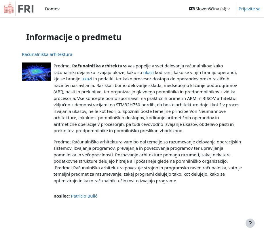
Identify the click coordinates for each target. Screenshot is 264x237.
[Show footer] (250, 223)
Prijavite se (250, 9)
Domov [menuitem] (52, 9)
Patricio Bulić (84, 196)
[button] (209, 8)
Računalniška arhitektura (47, 54)
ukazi (148, 72)
